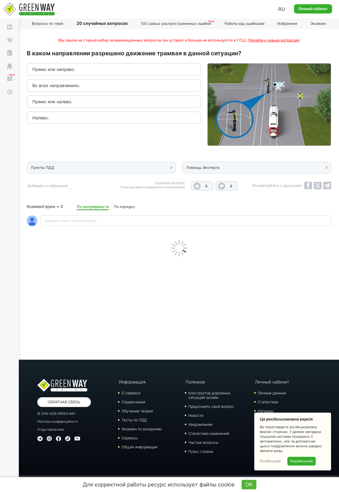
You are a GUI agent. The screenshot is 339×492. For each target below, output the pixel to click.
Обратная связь (64, 402)
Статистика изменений (208, 433)
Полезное (195, 382)
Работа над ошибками (244, 23)
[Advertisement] (179, 307)
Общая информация (139, 447)
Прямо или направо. (53, 69)
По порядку (124, 206)
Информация (132, 382)
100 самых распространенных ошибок (176, 23)
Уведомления (200, 424)
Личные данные (272, 393)
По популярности (93, 206)
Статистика (268, 402)
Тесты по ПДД (134, 420)
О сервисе (131, 393)
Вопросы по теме (47, 23)
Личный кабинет (313, 8)
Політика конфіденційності (57, 421)
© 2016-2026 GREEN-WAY (56, 414)
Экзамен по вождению (142, 429)
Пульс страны (200, 451)
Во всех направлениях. (56, 85)
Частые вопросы (203, 442)
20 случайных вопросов (102, 23)
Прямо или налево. (52, 101)
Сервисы (129, 438)
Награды (265, 411)
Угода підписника (50, 429)
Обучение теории (137, 411)
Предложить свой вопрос (211, 406)
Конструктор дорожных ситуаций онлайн (209, 395)
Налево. (40, 117)
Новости (195, 415)
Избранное (287, 23)
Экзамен (318, 23)
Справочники (133, 402)
